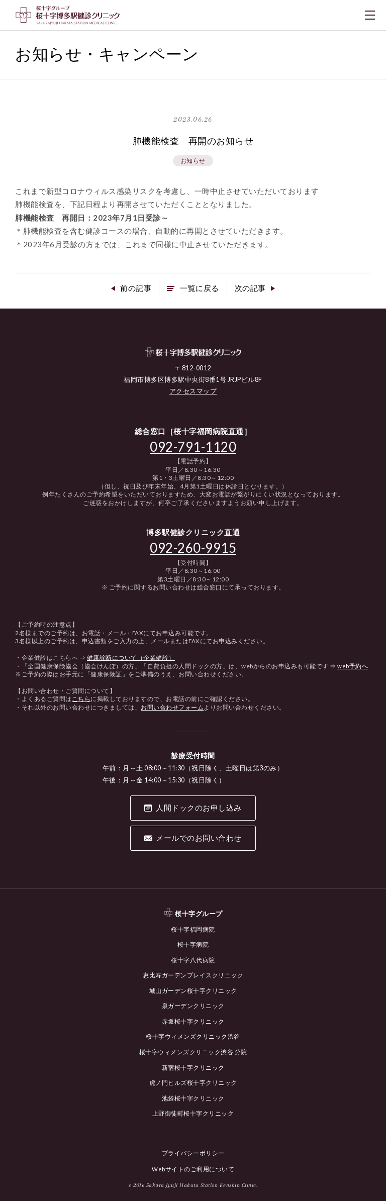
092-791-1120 (193, 448)
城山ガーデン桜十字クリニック (193, 992)
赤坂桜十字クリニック (193, 1022)
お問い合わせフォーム (172, 709)
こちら (81, 701)
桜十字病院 (193, 947)
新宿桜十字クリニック (193, 1067)
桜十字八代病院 (193, 962)
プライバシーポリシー (193, 1152)
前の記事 (133, 289)
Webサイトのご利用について (193, 1168)
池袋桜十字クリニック (193, 1098)
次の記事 (252, 289)
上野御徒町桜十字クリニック (193, 1113)
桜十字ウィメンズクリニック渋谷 (193, 1037)
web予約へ (352, 667)
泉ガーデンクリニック (193, 1007)
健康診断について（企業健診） (131, 659)
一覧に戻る (199, 289)
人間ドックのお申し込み (199, 810)
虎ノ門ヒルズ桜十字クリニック (193, 1082)
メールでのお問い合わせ (199, 840)
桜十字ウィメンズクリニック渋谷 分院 (193, 1052)
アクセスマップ (193, 393)
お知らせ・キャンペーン (115, 54)
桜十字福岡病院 (193, 932)
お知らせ (193, 161)
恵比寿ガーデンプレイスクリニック (193, 977)
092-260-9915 (193, 549)
